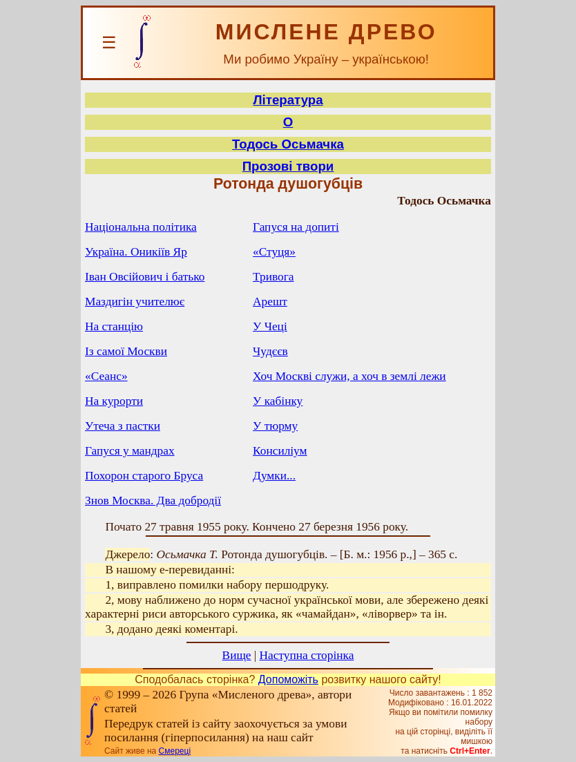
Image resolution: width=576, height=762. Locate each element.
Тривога (273, 276)
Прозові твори (288, 166)
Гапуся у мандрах (130, 450)
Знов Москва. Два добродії (153, 500)
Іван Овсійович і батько (144, 276)
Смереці (175, 751)
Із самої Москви (126, 351)
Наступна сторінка (307, 655)
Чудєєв (270, 351)
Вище (236, 655)
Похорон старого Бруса (144, 475)
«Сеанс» (106, 376)
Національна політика (141, 227)
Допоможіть (288, 679)
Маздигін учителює (134, 301)
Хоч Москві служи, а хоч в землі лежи (349, 376)
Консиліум (280, 450)
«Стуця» (274, 251)
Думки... (274, 475)
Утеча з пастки (122, 425)
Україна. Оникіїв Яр (136, 251)
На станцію (114, 326)
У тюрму (275, 425)
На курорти (114, 401)
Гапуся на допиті (296, 227)
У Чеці (270, 326)
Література (288, 100)
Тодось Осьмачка (288, 144)
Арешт (270, 301)
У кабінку (278, 401)
